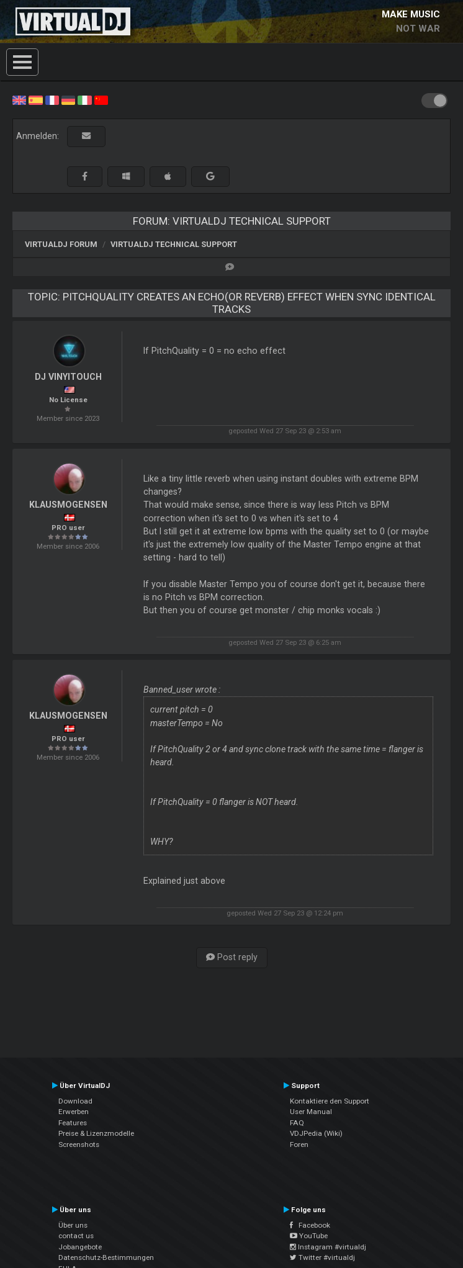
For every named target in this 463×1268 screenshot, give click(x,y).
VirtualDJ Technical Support (173, 244)
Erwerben (73, 1111)
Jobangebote (80, 1247)
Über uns (73, 1225)
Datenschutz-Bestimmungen (106, 1257)
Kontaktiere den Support (329, 1101)
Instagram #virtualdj (328, 1247)
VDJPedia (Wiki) (316, 1133)
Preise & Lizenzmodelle (96, 1133)
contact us (76, 1235)
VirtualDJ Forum (61, 244)
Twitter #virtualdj (322, 1257)
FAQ (297, 1122)
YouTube (309, 1235)
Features (72, 1122)
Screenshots (78, 1144)
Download (75, 1101)
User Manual (311, 1111)
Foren (299, 1144)
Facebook (310, 1225)
